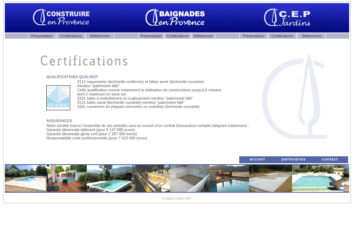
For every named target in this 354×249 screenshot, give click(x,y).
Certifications (71, 36)
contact (330, 159)
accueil (257, 159)
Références (100, 36)
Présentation (42, 36)
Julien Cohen (175, 198)
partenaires (293, 159)
